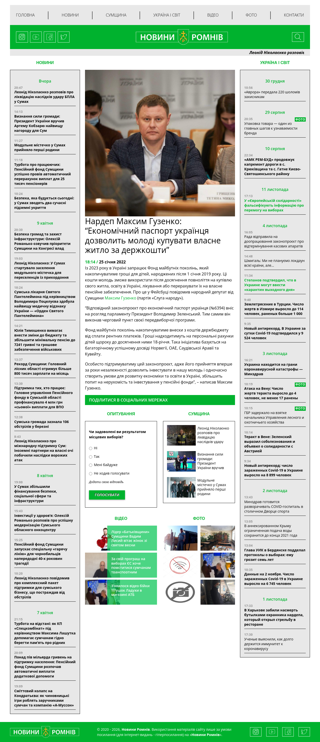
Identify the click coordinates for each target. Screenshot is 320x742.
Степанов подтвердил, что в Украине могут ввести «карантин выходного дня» (270, 285)
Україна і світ (166, 15)
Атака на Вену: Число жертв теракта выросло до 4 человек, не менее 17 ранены (271, 393)
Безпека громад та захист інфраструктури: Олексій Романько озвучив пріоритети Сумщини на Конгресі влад (42, 241)
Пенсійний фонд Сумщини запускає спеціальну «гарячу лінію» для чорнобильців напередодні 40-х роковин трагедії (40, 554)
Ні (93, 448)
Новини (70, 15)
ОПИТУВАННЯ (121, 414)
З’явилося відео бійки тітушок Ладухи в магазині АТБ (130, 590)
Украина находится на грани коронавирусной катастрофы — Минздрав (273, 369)
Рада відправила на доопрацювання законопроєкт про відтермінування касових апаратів (274, 241)
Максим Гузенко (121, 298)
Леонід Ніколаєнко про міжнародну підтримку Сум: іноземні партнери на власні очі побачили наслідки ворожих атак (43, 450)
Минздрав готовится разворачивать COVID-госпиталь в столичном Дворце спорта (273, 506)
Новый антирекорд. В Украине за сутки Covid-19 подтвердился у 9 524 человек (275, 333)
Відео (213, 15)
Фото (251, 15)
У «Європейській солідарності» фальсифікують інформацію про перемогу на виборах (274, 205)
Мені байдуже (103, 464)
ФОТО (199, 518)
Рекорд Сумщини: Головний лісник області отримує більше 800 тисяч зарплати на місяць (42, 368)
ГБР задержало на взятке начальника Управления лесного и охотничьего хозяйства (274, 417)
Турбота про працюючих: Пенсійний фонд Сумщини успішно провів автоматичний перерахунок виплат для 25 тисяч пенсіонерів (42, 174)
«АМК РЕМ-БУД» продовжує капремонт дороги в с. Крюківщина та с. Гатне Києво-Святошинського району (272, 166)
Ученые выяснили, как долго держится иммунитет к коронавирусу (268, 644)
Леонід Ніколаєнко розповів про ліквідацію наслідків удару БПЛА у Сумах (44, 97)
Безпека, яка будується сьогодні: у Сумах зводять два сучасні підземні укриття (44, 203)
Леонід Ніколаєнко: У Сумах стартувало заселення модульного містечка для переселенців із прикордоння (41, 270)
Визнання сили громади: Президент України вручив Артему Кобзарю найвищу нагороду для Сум (39, 123)
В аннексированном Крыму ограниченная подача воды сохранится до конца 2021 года (270, 530)
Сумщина (116, 15)
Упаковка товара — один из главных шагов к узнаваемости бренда (271, 128)
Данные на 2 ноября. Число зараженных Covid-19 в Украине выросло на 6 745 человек (273, 579)
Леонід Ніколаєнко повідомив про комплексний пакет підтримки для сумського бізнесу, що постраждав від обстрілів (42, 587)
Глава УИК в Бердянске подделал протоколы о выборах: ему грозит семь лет (274, 555)
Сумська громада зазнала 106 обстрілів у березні (41, 424)
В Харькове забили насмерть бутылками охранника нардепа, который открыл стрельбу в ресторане (274, 617)
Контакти (294, 15)
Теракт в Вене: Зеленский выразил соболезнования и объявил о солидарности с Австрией (269, 443)
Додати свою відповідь (106, 482)
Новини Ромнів (206, 734)
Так (94, 456)
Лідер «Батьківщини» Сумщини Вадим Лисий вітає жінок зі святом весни (130, 538)
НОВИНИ (45, 63)
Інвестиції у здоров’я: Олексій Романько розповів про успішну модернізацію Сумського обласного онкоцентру (43, 522)
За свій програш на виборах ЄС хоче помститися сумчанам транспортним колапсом (131, 567)
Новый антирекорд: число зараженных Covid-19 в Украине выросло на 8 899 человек (273, 470)
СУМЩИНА (199, 414)
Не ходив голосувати (109, 473)
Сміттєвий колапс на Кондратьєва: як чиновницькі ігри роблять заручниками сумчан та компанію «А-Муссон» (44, 697)
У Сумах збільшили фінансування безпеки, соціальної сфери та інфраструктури (35, 493)
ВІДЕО (121, 518)
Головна (25, 15)
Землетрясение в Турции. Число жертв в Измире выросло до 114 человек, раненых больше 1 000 (274, 309)
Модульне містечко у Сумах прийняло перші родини (39, 147)
